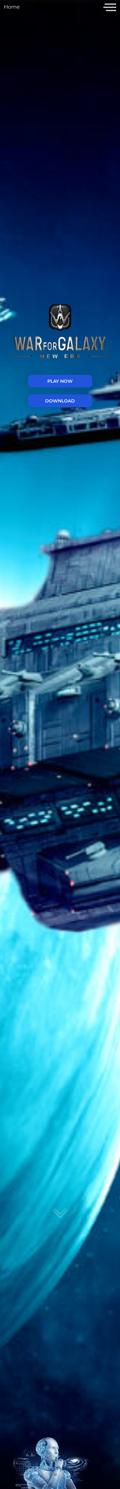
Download (60, 401)
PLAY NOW (60, 381)
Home (12, 7)
